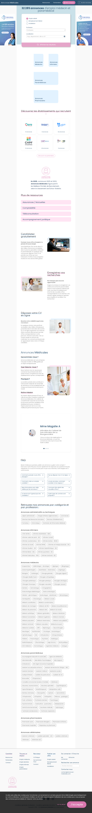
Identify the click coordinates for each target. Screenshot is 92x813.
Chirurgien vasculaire (45, 584)
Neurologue (25, 631)
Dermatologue (34, 588)
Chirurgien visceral (59, 584)
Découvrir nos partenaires (46, 156)
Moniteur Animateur (28, 693)
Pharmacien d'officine (59, 722)
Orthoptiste (37, 696)
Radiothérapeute (27, 642)
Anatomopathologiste (29, 570)
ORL (36, 635)
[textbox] (46, 30)
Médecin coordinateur (29, 602)
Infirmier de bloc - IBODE (50, 541)
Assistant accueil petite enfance (32, 667)
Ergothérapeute (61, 685)
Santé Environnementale (29, 707)
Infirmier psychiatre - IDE (45, 552)
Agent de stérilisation (55, 656)
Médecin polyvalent (28, 620)
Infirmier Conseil (48, 537)
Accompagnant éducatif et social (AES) (34, 656)
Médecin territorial (27, 624)
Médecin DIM (43, 610)
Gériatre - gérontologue (29, 595)
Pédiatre (24, 639)
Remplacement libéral (35, 21)
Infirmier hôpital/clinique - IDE (48, 548)
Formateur (25, 523)
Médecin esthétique (28, 613)
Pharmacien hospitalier (29, 725)
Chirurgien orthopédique (47, 577)
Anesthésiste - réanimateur (47, 570)
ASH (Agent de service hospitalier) (43, 664)
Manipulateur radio (55, 689)
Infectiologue (37, 599)
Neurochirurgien (58, 628)
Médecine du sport (56, 624)
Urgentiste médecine (52, 646)
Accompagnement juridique (36, 219)
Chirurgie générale (47, 573)
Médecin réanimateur (43, 620)
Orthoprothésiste (57, 635)
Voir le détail (61, 804)
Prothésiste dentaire (41, 700)
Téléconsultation (31, 213)
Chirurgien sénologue (60, 581)
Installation (32, 23)
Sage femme (52, 642)
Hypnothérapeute (27, 689)
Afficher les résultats (46, 45)
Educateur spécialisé (47, 685)
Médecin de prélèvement (59, 606)
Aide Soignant (58, 660)
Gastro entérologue (49, 591)
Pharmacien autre (27, 722)
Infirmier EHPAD (40, 544)
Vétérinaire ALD (36, 740)
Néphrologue (46, 628)
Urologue (64, 646)
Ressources (46, 2)
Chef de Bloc (26, 534)
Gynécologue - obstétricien (48, 595)
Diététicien (54, 682)
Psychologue (54, 700)
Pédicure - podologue (61, 696)
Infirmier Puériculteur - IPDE (30, 555)
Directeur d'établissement (55, 519)
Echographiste (46, 588)
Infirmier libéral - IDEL (28, 552)
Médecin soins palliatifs (60, 620)
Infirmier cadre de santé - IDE (31, 537)
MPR (38, 628)
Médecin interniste (58, 617)
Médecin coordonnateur (46, 602)
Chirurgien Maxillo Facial (29, 577)
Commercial (64, 516)
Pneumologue (34, 639)
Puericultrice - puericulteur (44, 704)
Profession (29, 27)
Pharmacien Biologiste (43, 722)
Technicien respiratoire (48, 711)
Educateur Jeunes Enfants (30, 685)
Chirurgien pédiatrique (29, 581)
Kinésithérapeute (41, 689)
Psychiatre (45, 639)
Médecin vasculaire (42, 624)
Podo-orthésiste (27, 700)
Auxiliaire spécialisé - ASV (45, 736)
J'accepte (77, 804)
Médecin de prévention (29, 610)
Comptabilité (29, 208)
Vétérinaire (25, 740)
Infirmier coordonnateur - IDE (31, 541)
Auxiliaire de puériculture (43, 675)
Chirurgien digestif (61, 573)
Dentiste (24, 588)
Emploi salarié (33, 18)
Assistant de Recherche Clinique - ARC (56, 667)
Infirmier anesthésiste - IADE (41, 534)
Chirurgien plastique (45, 581)
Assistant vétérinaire (28, 736)
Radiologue (54, 639)
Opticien (50, 693)
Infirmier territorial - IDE (49, 555)
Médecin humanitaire (28, 617)
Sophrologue (59, 707)
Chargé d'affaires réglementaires (48, 516)
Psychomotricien (27, 704)
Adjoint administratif (28, 516)
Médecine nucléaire (28, 628)
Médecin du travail (55, 610)
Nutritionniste (36, 631)
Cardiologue (34, 573)
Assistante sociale (55, 671)
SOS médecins (26, 646)
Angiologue (61, 570)
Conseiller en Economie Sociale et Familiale (35, 682)
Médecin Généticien (59, 613)
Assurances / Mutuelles (34, 202)
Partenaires (57, 2)
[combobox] (46, 30)
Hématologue (64, 595)
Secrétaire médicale (46, 707)
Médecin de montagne (29, 606)
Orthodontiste (44, 635)
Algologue (55, 566)
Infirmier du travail (27, 544)
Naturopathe (41, 693)
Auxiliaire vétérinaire (62, 736)
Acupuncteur (26, 566)
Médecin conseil (49, 599)
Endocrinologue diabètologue (31, 591)
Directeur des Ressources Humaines (33, 519)
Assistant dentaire (27, 671)
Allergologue (65, 566)
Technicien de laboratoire (30, 711)
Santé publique (63, 642)
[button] (69, 3)
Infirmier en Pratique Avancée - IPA (58, 544)
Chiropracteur (36, 678)
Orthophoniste (26, 696)
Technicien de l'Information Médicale (54, 523)
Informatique (36, 523)
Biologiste (25, 573)
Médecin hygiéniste (44, 617)
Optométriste (60, 693)
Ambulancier (26, 664)
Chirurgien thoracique (28, 584)
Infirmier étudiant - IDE (29, 548)
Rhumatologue (40, 642)
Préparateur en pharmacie (47, 725)
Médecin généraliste (43, 613)
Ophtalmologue (27, 635)
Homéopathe (26, 599)
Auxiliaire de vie (57, 675)
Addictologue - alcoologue (41, 566)
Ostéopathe (48, 696)
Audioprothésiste (27, 675)
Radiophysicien (59, 704)
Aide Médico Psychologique (43, 660)
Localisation (29, 34)
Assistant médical (41, 671)
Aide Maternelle (27, 660)
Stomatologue (38, 646)
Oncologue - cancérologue (51, 631)
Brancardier (25, 678)
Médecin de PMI (44, 606)
